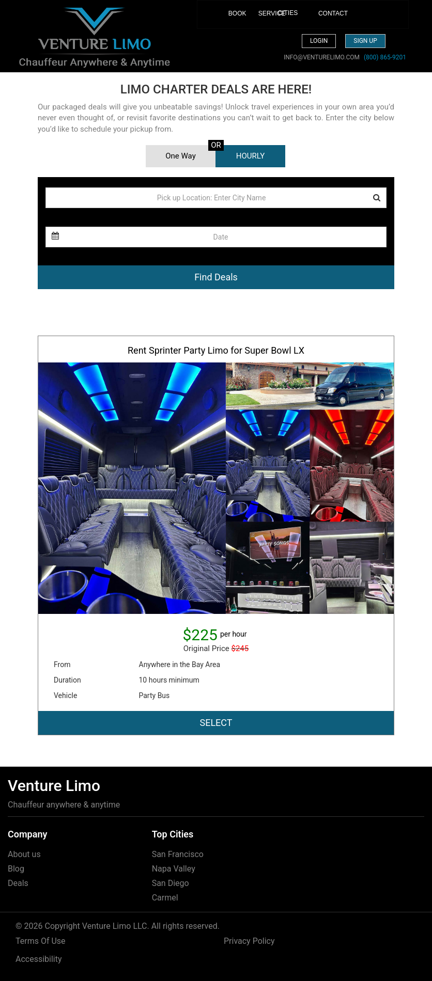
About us (24, 854)
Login (319, 40)
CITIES (288, 13)
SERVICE (262, 13)
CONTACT (322, 13)
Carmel (165, 898)
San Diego (170, 883)
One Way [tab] (180, 156)
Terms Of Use (41, 941)
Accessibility (39, 959)
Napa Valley (173, 869)
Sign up (365, 40)
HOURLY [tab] (250, 156)
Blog (16, 869)
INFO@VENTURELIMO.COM (322, 57)
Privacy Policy (249, 941)
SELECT (215, 722)
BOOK (232, 18)
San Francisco (178, 854)
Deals (18, 883)
